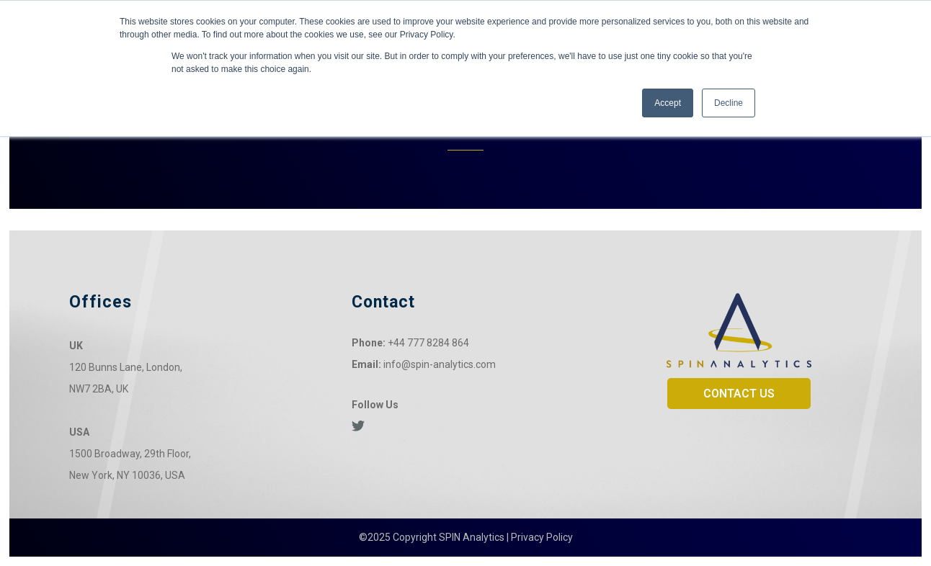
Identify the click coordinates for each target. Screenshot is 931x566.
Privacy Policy (542, 537)
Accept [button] (667, 103)
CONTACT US (739, 393)
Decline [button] (728, 103)
